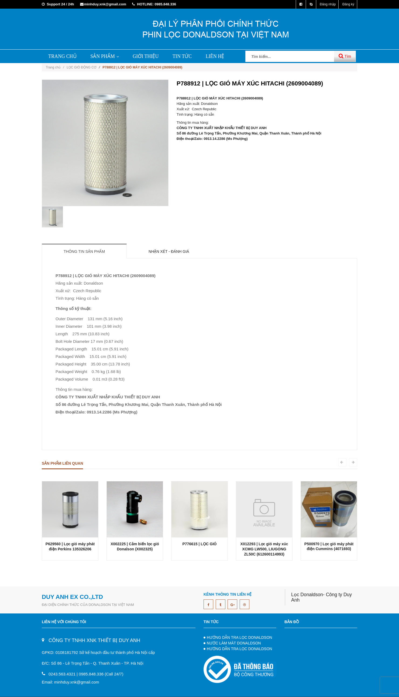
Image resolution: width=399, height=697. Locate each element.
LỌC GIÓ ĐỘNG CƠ (81, 67)
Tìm (345, 55)
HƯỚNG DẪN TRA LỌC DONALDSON (239, 637)
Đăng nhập (328, 4)
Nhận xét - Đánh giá (169, 251)
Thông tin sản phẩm (84, 251)
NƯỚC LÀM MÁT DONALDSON (234, 643)
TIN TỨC (182, 56)
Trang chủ (55, 67)
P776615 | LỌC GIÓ (200, 544)
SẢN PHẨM (104, 56)
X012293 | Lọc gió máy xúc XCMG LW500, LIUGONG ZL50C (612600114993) (264, 549)
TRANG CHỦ (62, 56)
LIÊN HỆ (215, 56)
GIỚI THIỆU (146, 56)
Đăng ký (348, 4)
